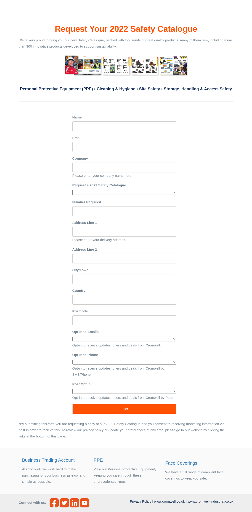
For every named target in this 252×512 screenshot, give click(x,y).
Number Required (86, 202)
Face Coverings (181, 463)
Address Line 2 (84, 249)
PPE (98, 460)
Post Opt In (81, 384)
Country (79, 290)
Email (77, 138)
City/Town (80, 270)
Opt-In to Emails (85, 332)
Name (77, 117)
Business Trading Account (48, 460)
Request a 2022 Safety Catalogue (99, 185)
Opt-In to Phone (85, 355)
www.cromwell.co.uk (169, 501)
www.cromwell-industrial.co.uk (210, 501)
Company (80, 158)
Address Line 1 (84, 223)
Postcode (80, 311)
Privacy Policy (140, 501)
